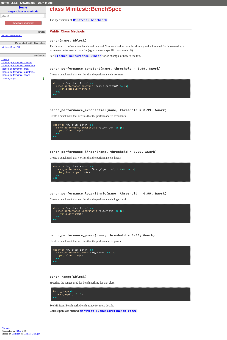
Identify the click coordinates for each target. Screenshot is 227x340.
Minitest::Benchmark (11, 35)
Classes (21, 11)
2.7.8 (14, 2)
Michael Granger (32, 333)
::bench (5, 59)
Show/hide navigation (23, 23)
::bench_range (8, 78)
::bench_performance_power (15, 75)
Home (5, 2)
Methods (32, 11)
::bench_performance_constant (16, 62)
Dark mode (45, 2)
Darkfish (16, 333)
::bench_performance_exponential (18, 65)
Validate (6, 328)
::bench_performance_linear (15, 69)
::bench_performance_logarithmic (18, 72)
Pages (12, 11)
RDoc (18, 331)
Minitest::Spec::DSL (11, 47)
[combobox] (22, 16)
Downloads (27, 2)
